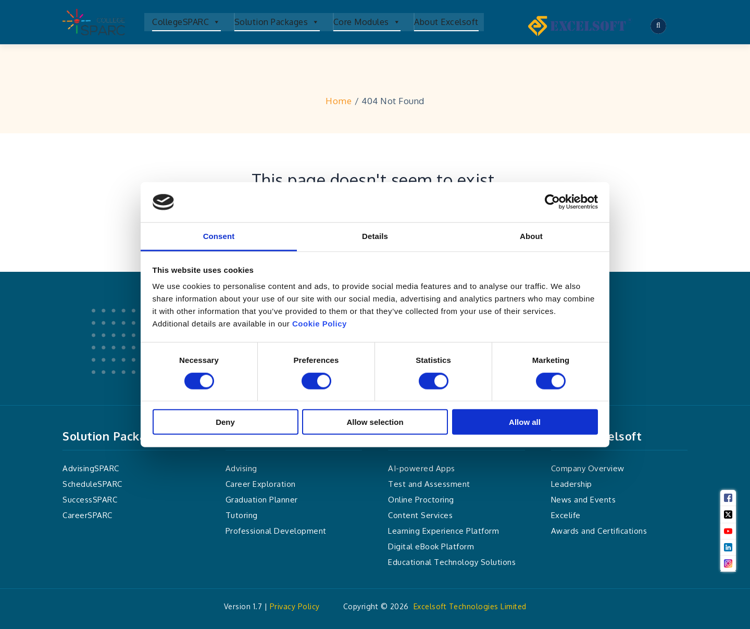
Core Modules (367, 22)
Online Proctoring (421, 500)
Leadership (571, 484)
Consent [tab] (219, 236)
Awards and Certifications (599, 531)
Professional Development (276, 531)
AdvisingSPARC (91, 468)
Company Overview (587, 468)
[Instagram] (728, 563)
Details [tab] (375, 236)
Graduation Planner (262, 500)
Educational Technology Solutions (452, 562)
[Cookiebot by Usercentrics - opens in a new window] (552, 202)
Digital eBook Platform (431, 546)
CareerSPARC (88, 515)
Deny (225, 422)
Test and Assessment (429, 484)
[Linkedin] (728, 547)
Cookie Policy (319, 323)
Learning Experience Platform (443, 531)
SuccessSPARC (90, 500)
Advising (241, 468)
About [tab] (531, 236)
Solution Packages (277, 22)
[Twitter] (728, 514)
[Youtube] (728, 531)
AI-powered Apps (421, 468)
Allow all (525, 422)
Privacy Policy (295, 606)
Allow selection (374, 422)
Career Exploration (261, 484)
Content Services (420, 515)
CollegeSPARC (186, 22)
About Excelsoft (446, 22)
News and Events (583, 500)
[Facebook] (728, 498)
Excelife (566, 515)
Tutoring (242, 515)
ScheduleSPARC (92, 484)
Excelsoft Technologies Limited (470, 606)
